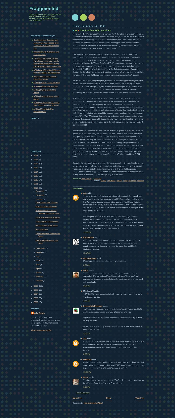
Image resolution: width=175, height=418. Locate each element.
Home (108, 398)
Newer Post (77, 398)
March (39, 273)
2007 (36, 294)
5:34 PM (86, 286)
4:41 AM (86, 301)
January (39, 281)
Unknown (87, 359)
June (38, 260)
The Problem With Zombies (47, 202)
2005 (36, 302)
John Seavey (39, 313)
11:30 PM (87, 232)
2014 (36, 172)
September (41, 248)
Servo (86, 377)
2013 (36, 176)
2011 (36, 184)
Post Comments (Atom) (93, 403)
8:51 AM (86, 265)
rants (125, 181)
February (40, 277)
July (38, 256)
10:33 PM (87, 372)
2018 (36, 156)
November (40, 195)
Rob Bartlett (88, 237)
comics (103, 181)
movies (119, 181)
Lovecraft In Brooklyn (92, 306)
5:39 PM (86, 333)
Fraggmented (43, 8)
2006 (36, 298)
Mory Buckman (90, 258)
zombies (140, 181)
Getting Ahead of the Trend (47, 225)
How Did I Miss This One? (46, 206)
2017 (36, 160)
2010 (36, 188)
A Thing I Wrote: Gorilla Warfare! (47, 83)
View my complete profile (41, 330)
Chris (85, 270)
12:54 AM (87, 253)
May (38, 265)
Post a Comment (83, 393)
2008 (36, 290)
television (132, 181)
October (39, 199)
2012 (36, 180)
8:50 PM (86, 354)
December (40, 191)
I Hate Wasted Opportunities (47, 221)
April (38, 269)
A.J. (85, 193)
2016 (36, 164)
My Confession (42, 229)
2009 (36, 286)
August (39, 252)
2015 (36, 168)
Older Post (139, 398)
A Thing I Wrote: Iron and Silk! (46, 86)
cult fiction (111, 181)
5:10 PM (86, 387)
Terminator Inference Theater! (48, 217)
